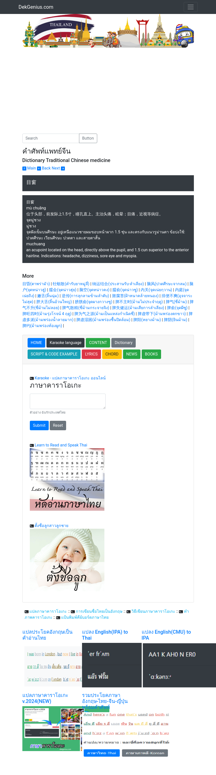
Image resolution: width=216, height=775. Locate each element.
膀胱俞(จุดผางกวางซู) (93, 301)
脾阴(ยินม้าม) (175, 319)
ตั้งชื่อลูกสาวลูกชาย (51, 525)
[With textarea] (68, 401)
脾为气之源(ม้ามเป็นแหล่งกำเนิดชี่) (104, 313)
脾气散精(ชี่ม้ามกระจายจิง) (85, 307)
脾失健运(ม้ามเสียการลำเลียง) (138, 307)
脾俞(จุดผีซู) (177, 307)
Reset (58, 425)
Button (88, 138)
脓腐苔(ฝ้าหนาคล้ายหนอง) (135, 295)
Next (58, 168)
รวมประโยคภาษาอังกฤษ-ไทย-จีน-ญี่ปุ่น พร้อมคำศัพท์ (105, 701)
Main (29, 168)
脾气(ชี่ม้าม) (176, 301)
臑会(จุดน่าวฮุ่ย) (62, 289)
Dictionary (123, 342)
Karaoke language (66, 342)
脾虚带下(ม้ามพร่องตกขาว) (162, 313)
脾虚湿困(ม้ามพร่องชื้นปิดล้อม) (103, 319)
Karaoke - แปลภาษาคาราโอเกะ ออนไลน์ (70, 378)
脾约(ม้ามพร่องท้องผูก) (42, 325)
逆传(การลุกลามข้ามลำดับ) (85, 295)
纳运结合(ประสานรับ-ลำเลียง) (118, 283)
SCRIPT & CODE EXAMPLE (54, 354)
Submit (39, 425)
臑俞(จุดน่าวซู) (125, 289)
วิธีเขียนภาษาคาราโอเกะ (153, 611)
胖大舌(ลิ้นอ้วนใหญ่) (54, 301)
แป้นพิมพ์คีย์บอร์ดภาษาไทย (85, 617)
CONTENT (98, 342)
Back (44, 168)
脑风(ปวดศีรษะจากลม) (167, 283)
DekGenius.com (36, 7)
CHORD (112, 354)
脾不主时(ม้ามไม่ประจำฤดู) (139, 301)
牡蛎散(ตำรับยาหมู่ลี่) (71, 283)
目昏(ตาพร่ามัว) (36, 283)
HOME (36, 342)
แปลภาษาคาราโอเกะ (48, 611)
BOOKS (151, 354)
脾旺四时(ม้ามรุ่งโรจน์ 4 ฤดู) (47, 313)
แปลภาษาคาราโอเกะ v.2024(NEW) (45, 698)
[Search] (50, 138)
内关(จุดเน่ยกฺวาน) (156, 289)
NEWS (131, 354)
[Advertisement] (64, 85)
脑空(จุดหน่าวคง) (94, 289)
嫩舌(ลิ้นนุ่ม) (48, 295)
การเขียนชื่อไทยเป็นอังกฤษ (99, 611)
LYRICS (91, 354)
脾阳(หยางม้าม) (147, 319)
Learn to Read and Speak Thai (61, 445)
